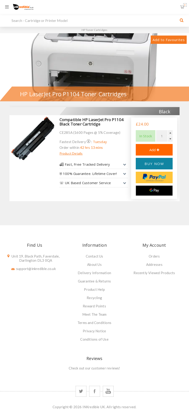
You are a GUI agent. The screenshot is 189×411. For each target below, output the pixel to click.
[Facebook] (94, 391)
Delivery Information (94, 273)
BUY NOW (154, 163)
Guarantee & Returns (94, 281)
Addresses (154, 264)
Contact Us (94, 256)
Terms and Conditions (94, 323)
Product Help (94, 289)
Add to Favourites (169, 39)
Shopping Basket (185, 5)
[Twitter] (81, 391)
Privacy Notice (94, 331)
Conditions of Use (94, 339)
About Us (94, 264)
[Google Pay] (154, 191)
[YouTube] (108, 391)
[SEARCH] (93, 20)
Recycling (94, 298)
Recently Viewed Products (154, 273)
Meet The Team (94, 314)
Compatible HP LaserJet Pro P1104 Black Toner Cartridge (91, 122)
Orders (154, 256)
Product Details (71, 153)
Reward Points (94, 306)
